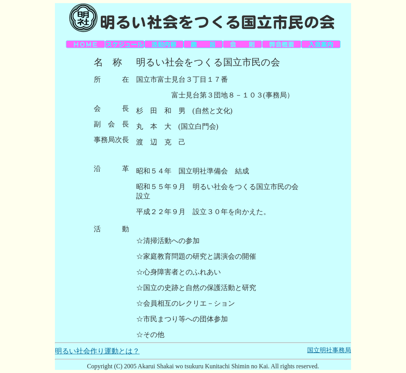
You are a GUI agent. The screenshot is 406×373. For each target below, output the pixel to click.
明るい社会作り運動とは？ (97, 351)
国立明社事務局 (329, 350)
